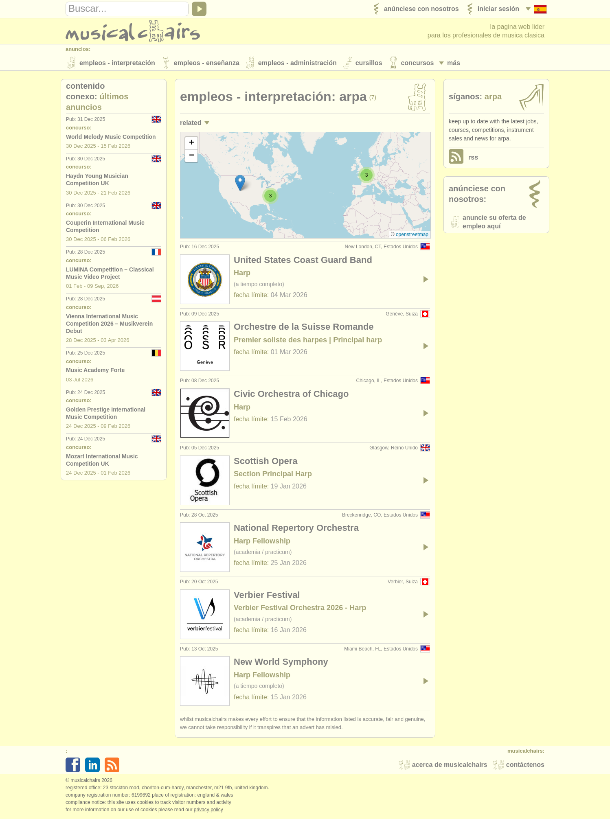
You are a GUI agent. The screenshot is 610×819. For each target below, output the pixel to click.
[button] (366, 176)
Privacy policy (208, 810)
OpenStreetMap (412, 235)
